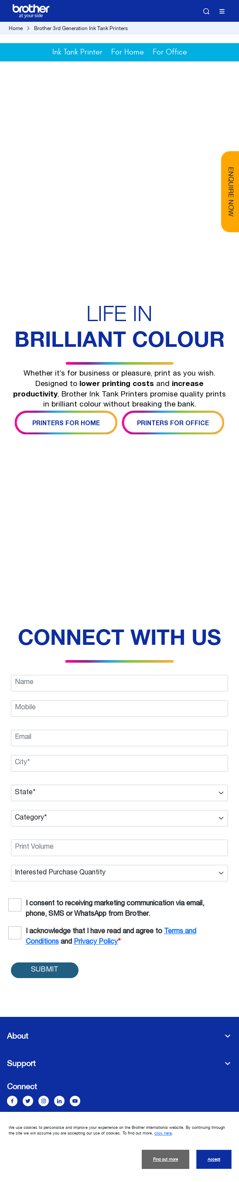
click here (163, 1133)
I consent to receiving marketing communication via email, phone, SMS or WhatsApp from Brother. (115, 909)
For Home (127, 52)
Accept (214, 1159)
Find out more (165, 1159)
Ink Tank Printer (77, 52)
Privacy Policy (96, 942)
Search (206, 11)
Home (16, 28)
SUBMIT (44, 970)
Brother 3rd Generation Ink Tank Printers (81, 28)
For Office (170, 52)
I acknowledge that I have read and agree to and (111, 937)
